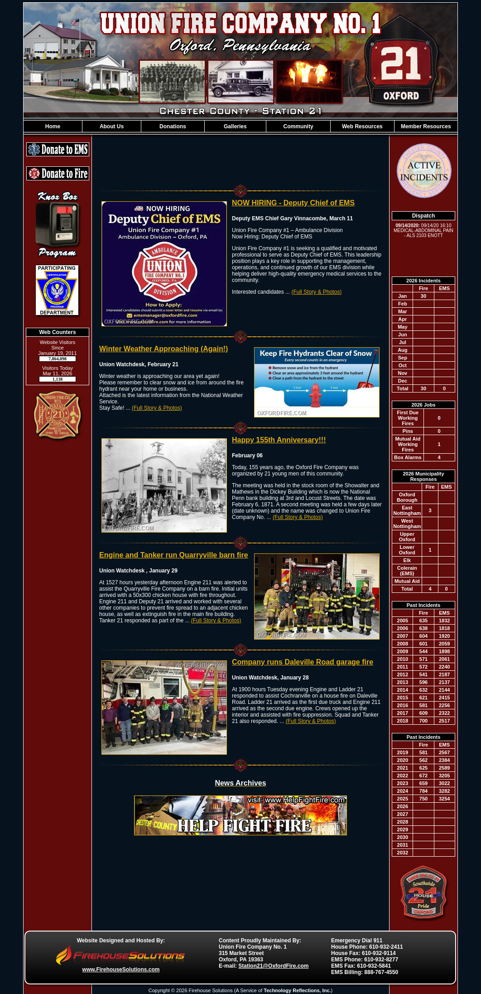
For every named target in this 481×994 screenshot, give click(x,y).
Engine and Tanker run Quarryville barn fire (173, 555)
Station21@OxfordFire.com (273, 966)
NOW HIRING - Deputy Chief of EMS (293, 203)
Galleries (235, 126)
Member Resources (426, 126)
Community (298, 126)
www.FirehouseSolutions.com (121, 969)
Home (52, 126)
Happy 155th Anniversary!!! (279, 440)
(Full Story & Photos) (316, 292)
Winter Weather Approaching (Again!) (163, 349)
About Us (112, 126)
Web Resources (362, 126)
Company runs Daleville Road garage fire (302, 662)
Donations (172, 126)
